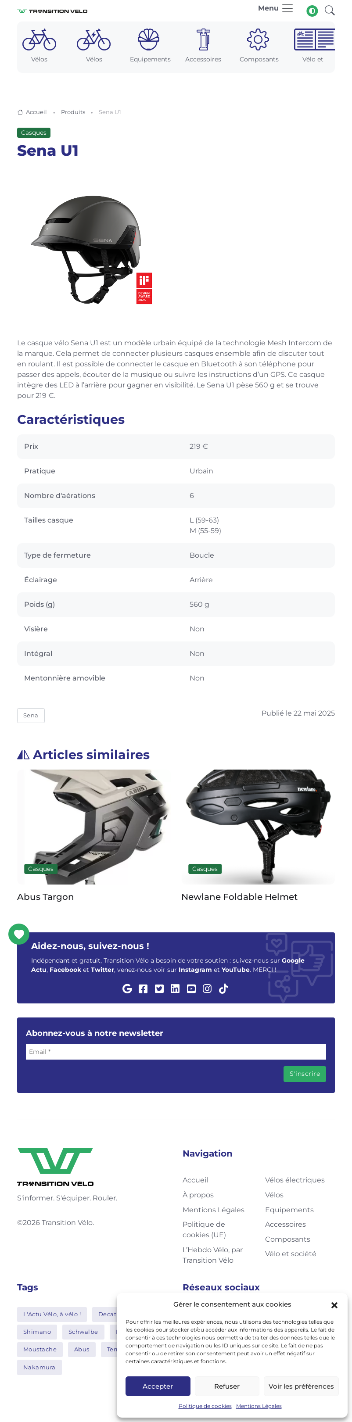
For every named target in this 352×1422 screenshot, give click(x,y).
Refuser (227, 1386)
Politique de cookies (205, 1406)
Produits (73, 111)
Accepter (158, 1386)
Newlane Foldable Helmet (239, 897)
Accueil (36, 111)
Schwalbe (83, 1331)
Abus (82, 1349)
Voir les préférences (301, 1386)
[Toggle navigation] (276, 10)
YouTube (236, 970)
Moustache (40, 1349)
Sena (31, 715)
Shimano (37, 1331)
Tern (113, 1349)
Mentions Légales (259, 1406)
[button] (334, 1304)
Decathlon (114, 1314)
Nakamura (39, 1367)
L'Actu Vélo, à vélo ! (52, 1314)
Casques (34, 132)
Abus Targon (45, 897)
